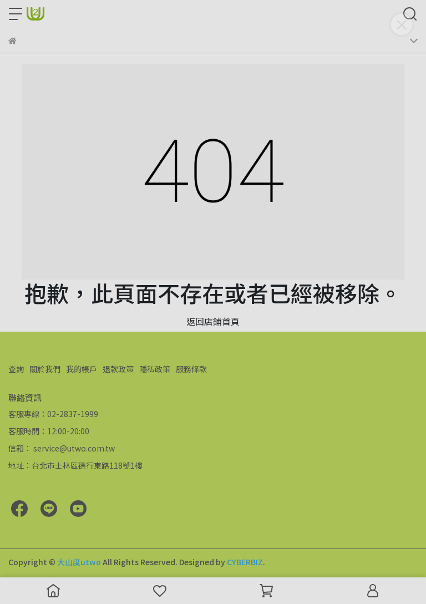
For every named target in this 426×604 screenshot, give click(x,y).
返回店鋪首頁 (213, 321)
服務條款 (191, 368)
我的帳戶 (81, 368)
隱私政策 (154, 368)
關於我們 (44, 368)
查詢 (16, 368)
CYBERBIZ (245, 561)
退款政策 (118, 368)
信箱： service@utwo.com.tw (61, 448)
